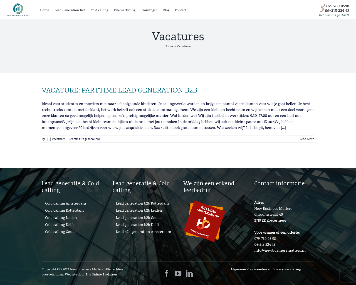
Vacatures (58, 139)
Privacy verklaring (286, 269)
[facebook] (166, 273)
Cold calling (99, 10)
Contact (180, 10)
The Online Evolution (101, 274)
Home (44, 10)
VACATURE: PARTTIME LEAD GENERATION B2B (119, 90)
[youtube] (178, 273)
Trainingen (149, 10)
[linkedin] (189, 273)
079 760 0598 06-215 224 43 (334, 10)
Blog (166, 10)
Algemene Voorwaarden (249, 269)
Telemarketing (124, 10)
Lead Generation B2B (70, 10)
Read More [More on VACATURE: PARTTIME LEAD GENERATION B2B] (306, 139)
